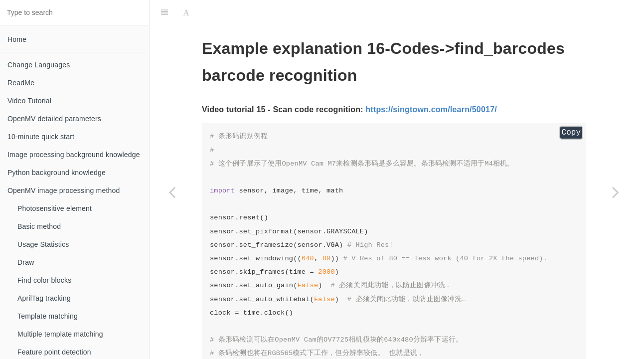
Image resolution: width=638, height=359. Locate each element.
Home (16, 39)
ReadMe (20, 83)
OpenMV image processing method (63, 190)
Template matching (47, 316)
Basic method (39, 226)
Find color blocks (44, 280)
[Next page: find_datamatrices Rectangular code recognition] (615, 192)
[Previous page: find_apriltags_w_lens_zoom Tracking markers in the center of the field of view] (172, 192)
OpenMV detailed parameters (54, 119)
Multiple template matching (60, 334)
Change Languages (38, 65)
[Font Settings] (186, 12)
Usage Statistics (43, 244)
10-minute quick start (40, 137)
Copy (571, 132)
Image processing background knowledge (73, 155)
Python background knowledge (56, 173)
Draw (25, 262)
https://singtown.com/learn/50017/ (431, 109)
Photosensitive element (54, 208)
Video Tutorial (29, 101)
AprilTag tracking (44, 298)
